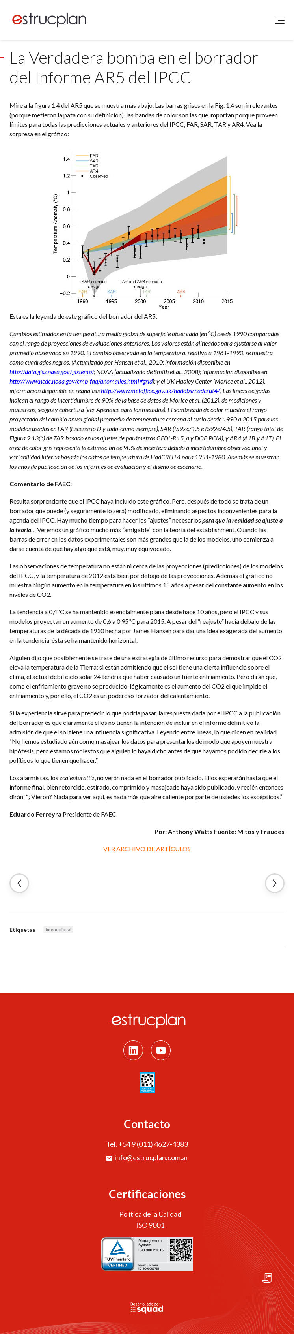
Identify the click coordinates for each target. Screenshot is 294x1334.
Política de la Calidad (150, 1214)
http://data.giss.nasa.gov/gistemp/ (51, 371)
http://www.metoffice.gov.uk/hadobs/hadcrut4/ (160, 390)
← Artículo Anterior (19, 883)
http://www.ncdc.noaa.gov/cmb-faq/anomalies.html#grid (81, 381)
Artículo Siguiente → (275, 883)
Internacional (58, 929)
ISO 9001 (150, 1225)
